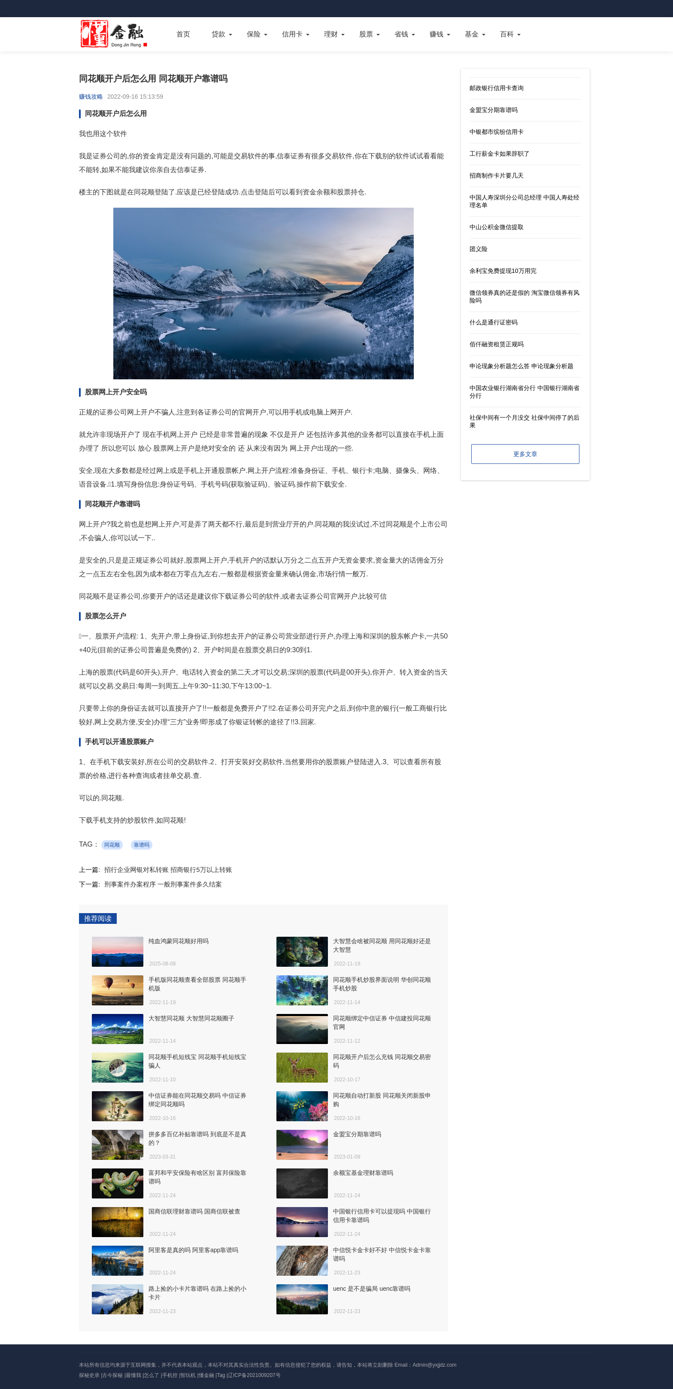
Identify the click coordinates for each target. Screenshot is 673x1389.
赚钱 (436, 34)
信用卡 (292, 34)
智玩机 (188, 1375)
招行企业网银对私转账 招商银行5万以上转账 (168, 869)
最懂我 (133, 1375)
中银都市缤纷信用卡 (497, 131)
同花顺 (112, 845)
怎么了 (151, 1375)
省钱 (401, 34)
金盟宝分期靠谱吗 (494, 109)
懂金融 (206, 1375)
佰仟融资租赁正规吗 (497, 344)
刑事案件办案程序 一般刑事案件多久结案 (163, 884)
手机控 (170, 1375)
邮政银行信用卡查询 (497, 88)
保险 (254, 34)
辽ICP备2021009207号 (254, 1375)
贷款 (218, 34)
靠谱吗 (141, 845)
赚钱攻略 (91, 96)
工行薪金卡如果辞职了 (500, 153)
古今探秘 (112, 1375)
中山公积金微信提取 (497, 227)
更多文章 (525, 454)
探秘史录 (89, 1375)
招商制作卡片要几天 (497, 175)
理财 (331, 34)
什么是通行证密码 (494, 322)
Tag (221, 1375)
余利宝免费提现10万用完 (503, 270)
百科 (507, 34)
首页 (183, 34)
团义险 (479, 248)
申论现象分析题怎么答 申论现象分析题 (521, 366)
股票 (366, 34)
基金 (472, 34)
